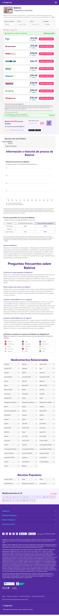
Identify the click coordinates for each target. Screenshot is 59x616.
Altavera (24, 364)
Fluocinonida (43, 483)
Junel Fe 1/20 (7, 428)
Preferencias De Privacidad (38, 596)
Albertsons (10, 351)
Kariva (23, 432)
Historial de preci (10, 142)
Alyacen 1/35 (43, 364)
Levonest (24, 444)
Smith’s (9, 346)
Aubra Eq (42, 372)
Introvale (24, 415)
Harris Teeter (10, 348)
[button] (10, 30)
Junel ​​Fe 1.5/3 (25, 428)
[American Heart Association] (14, 588)
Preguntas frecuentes (10, 146)
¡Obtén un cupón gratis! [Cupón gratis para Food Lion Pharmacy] (46, 61)
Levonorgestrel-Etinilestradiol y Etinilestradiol (46, 444)
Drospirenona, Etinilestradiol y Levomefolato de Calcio (28, 402)
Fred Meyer (27, 346)
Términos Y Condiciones (12, 596)
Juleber (6, 423)
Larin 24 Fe (7, 440)
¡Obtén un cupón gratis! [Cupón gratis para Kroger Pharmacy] (46, 39)
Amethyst (24, 368)
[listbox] (10, 23)
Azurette (24, 381)
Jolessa (41, 419)
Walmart (44, 341)
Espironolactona (8, 483)
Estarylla (42, 406)
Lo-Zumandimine (44, 461)
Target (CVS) (28, 344)
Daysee (24, 398)
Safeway (44, 348)
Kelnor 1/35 (42, 432)
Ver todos (54, 494)
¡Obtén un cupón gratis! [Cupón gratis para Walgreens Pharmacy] (46, 98)
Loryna (6, 461)
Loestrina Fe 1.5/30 (9, 457)
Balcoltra (42, 381)
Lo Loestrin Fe (43, 457)
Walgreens (10, 341)
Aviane (6, 381)
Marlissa (24, 466)
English (3, 596)
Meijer (26, 351)
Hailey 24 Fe (7, 415)
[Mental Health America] (6, 588)
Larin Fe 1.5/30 (43, 440)
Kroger (26, 341)
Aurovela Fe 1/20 (26, 377)
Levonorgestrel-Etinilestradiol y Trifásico (46, 449)
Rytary (23, 479)
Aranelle (6, 372)
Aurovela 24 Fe (8, 377)
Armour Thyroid (8, 479)
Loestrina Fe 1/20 (44, 453)
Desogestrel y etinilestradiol (10, 402)
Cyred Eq (42, 394)
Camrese (42, 389)
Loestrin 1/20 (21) (8, 453)
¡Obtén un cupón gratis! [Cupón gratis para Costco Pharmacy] (46, 83)
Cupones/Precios (6, 141)
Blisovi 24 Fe (25, 385)
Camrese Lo (7, 394)
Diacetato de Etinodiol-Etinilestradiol (10, 411)
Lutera (6, 466)
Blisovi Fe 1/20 (43, 385)
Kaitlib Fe (6, 432)
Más (53, 17)
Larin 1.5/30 (43, 436)
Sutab (41, 479)
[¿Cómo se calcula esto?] (33, 40)
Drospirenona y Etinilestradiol (46, 402)
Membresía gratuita (49, 33)
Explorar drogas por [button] (8, 520)
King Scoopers (45, 344)
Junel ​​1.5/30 (43, 423)
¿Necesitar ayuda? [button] (8, 524)
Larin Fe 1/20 (25, 440)
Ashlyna (24, 372)
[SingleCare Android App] (32, 534)
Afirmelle (6, 364)
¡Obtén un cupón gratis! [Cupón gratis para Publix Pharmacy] (46, 91)
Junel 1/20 (24, 423)
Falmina (24, 411)
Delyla (41, 398)
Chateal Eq (25, 394)
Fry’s (43, 346)
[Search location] (11, 30)
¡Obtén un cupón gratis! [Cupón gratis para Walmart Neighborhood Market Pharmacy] (46, 68)
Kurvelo (6, 436)
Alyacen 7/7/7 (7, 368)
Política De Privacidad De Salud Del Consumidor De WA (15, 599)
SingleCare (8, 609)
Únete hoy (51, 115)
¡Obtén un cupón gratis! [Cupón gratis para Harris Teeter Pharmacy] (46, 46)
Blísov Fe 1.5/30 (8, 389)
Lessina (6, 444)
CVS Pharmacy (11, 344)
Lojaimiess (24, 457)
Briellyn (24, 389)
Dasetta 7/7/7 (7, 398)
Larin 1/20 (24, 436)
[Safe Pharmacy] (9, 583)
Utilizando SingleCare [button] (9, 515)
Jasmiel (24, 419)
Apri (41, 368)
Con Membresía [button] (34, 40)
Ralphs (26, 348)
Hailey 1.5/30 (43, 411)
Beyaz (6, 385)
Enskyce (24, 406)
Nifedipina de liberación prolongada (28, 483)
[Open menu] (56, 3)
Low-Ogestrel (25, 461)
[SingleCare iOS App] (23, 534)
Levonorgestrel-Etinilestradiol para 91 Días (10, 449)
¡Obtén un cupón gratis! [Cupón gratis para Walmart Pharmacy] (46, 76)
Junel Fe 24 (42, 428)
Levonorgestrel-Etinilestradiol (28, 449)
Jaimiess (6, 419)
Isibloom (42, 415)
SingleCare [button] (6, 511)
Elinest (6, 406)
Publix (43, 351)
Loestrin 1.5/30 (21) (27, 453)
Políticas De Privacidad (25, 596)
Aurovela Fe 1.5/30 (44, 377)
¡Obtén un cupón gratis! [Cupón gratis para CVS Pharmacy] (46, 53)
